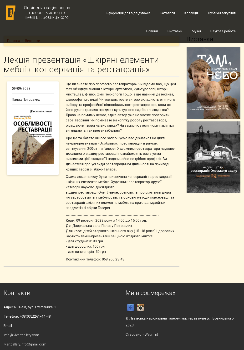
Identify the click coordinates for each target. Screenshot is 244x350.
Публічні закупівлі (222, 13)
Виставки (175, 31)
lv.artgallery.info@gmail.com (25, 344)
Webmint (151, 334)
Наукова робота (223, 31)
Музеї (196, 31)
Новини (152, 31)
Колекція (191, 13)
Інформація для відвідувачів (128, 13)
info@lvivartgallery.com (21, 335)
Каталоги (167, 13)
